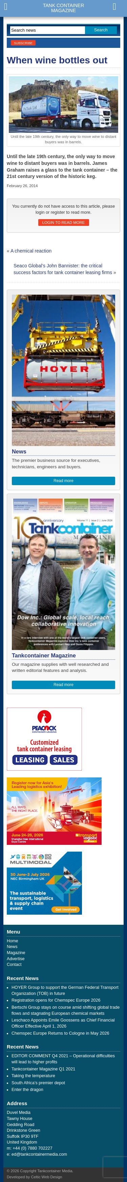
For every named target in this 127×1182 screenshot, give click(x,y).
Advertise (16, 958)
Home (12, 941)
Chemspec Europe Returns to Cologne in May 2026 (60, 1033)
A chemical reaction (30, 251)
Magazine (16, 952)
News (12, 946)
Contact (14, 964)
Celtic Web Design (46, 1177)
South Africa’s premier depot (38, 1083)
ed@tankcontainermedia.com (39, 1154)
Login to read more (63, 222)
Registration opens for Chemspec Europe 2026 (56, 1000)
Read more (63, 480)
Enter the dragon (27, 1089)
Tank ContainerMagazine (63, 8)
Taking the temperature (33, 1075)
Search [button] (101, 30)
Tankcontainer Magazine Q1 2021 (43, 1069)
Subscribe (23, 43)
